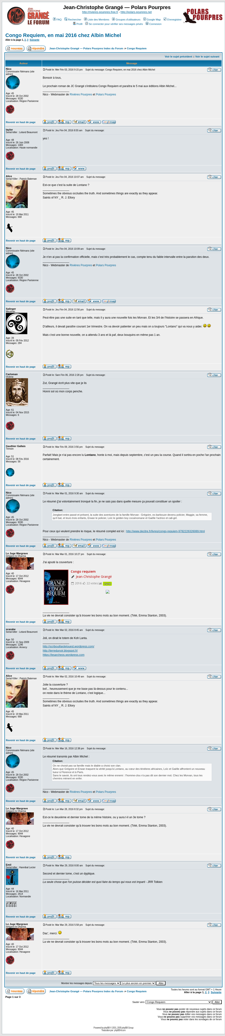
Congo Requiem (137, 48)
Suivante (34, 40)
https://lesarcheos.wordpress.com (63, 654)
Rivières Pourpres (81, 94)
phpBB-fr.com (120, 1030)
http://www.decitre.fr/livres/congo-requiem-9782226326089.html (165, 531)
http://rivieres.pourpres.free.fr (100, 12)
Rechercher (72, 19)
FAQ (57, 19)
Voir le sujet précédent (178, 56)
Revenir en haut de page (20, 122)
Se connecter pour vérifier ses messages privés (114, 24)
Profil (77, 24)
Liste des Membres (96, 19)
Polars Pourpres (106, 94)
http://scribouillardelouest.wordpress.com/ (68, 646)
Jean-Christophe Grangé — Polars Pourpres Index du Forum (86, 48)
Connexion (154, 24)
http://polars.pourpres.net (136, 12)
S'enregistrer (173, 19)
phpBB (107, 1027)
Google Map (152, 19)
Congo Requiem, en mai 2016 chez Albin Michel (63, 35)
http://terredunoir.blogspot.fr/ (60, 650)
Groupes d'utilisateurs (126, 19)
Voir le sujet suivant (207, 56)
